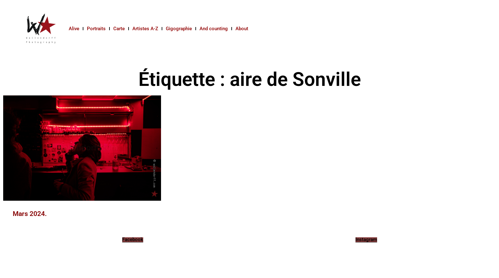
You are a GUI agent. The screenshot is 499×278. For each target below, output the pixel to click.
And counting (214, 28)
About (241, 28)
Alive (74, 28)
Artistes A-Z (145, 28)
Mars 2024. (30, 214)
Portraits (96, 28)
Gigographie (179, 28)
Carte (119, 28)
